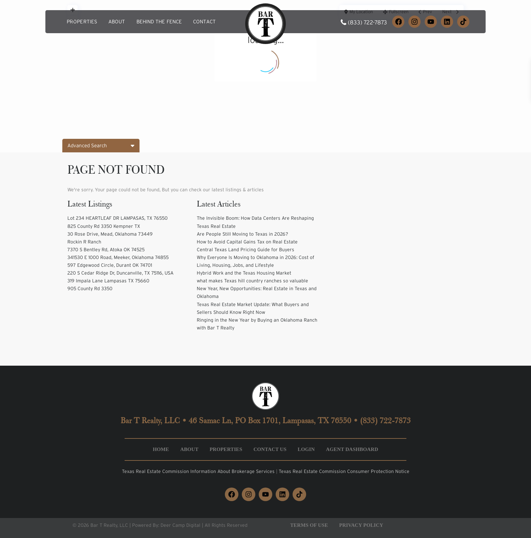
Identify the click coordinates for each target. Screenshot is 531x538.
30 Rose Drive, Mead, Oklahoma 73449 (110, 234)
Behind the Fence (159, 21)
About (116, 21)
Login (306, 449)
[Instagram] (414, 22)
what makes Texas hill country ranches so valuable (252, 280)
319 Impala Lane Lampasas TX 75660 (108, 280)
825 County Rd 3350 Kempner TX (103, 226)
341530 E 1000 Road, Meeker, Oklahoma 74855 (118, 257)
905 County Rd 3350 (89, 288)
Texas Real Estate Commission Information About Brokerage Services (199, 471)
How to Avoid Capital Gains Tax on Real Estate (247, 241)
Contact (204, 21)
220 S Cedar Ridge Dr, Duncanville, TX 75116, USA (120, 273)
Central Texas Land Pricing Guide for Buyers (245, 249)
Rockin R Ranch (84, 241)
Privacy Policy (361, 525)
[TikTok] (463, 22)
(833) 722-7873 (367, 22)
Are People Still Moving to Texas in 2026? (242, 234)
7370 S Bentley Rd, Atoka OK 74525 (106, 249)
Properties (82, 21)
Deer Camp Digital (180, 525)
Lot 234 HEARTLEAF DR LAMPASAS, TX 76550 (117, 218)
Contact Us (269, 449)
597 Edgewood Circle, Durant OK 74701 (109, 265)
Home (161, 449)
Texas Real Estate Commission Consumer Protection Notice (344, 471)
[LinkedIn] (447, 22)
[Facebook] (398, 22)
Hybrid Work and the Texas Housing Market (244, 273)
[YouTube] (431, 22)
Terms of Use (309, 525)
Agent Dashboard (352, 449)
